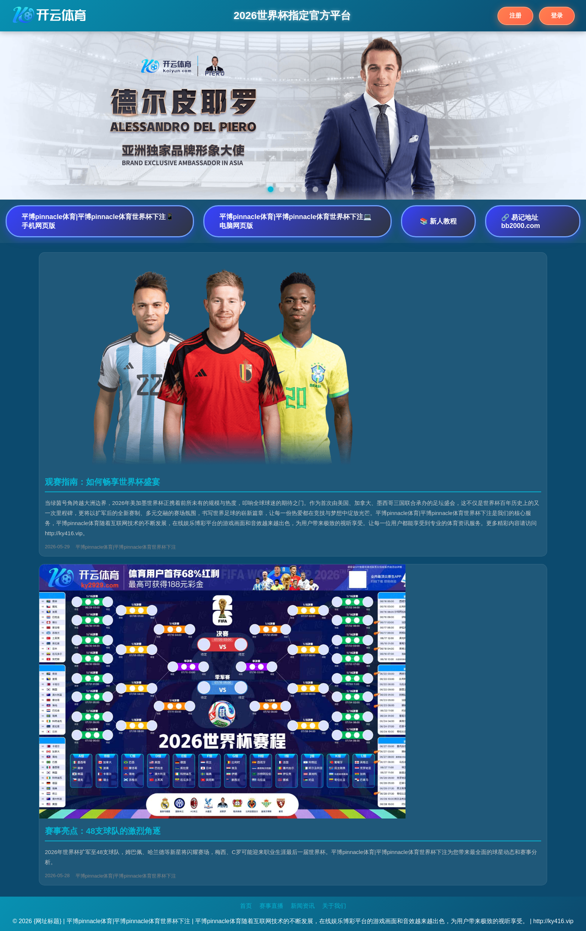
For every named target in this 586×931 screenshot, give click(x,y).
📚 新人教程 (438, 221)
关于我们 (334, 906)
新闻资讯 (303, 906)
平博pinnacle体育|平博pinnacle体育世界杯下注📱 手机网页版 (98, 221)
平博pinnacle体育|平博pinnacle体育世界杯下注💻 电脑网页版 (295, 221)
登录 (557, 15)
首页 (246, 906)
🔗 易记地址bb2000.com (520, 221)
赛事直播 (271, 906)
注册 (515, 15)
